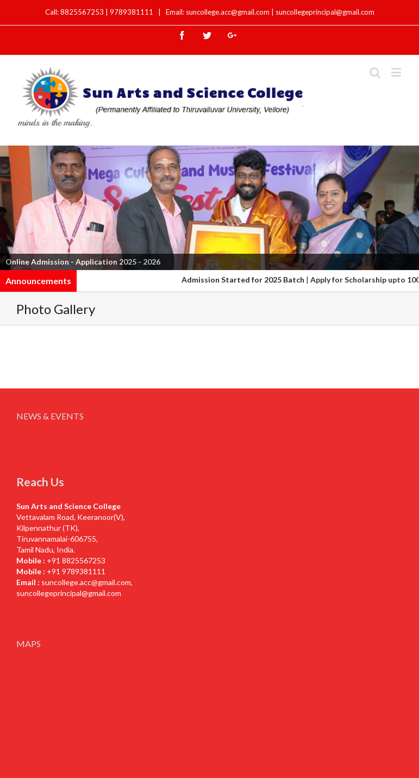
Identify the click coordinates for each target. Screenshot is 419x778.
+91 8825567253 (76, 560)
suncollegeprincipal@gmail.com (325, 12)
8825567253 (82, 12)
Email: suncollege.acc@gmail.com (218, 12)
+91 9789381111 (76, 571)
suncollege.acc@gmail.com (86, 582)
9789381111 (132, 12)
